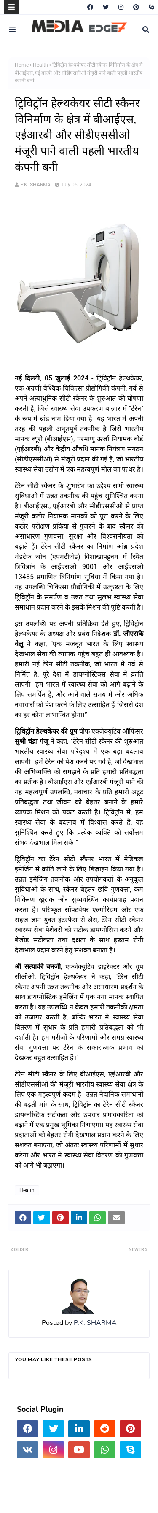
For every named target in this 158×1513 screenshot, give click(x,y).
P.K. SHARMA (35, 185)
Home (22, 65)
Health (40, 65)
